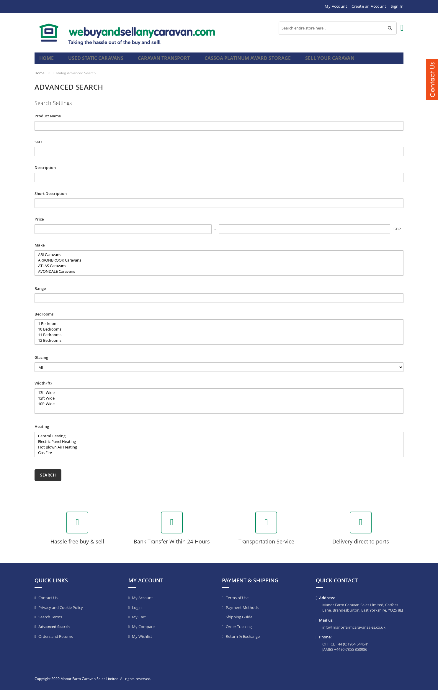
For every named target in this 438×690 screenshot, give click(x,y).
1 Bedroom (219, 328)
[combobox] (338, 28)
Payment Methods (242, 607)
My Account (336, 6)
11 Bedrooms (219, 340)
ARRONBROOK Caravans (219, 265)
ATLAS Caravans (219, 271)
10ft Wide (219, 409)
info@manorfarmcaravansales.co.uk (353, 627)
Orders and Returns (55, 636)
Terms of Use (237, 597)
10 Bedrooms (219, 334)
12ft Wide (219, 403)
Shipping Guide (239, 617)
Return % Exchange (243, 636)
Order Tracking (239, 626)
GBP (397, 233)
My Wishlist (142, 636)
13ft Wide (219, 397)
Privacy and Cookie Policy (60, 607)
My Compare (143, 626)
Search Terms (50, 617)
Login (137, 607)
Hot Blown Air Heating (219, 452)
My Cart (139, 617)
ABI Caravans (219, 259)
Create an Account (369, 6)
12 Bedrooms (219, 345)
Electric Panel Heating (219, 446)
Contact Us (48, 597)
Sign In (397, 6)
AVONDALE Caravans (219, 276)
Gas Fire (219, 458)
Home (47, 60)
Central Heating (219, 441)
